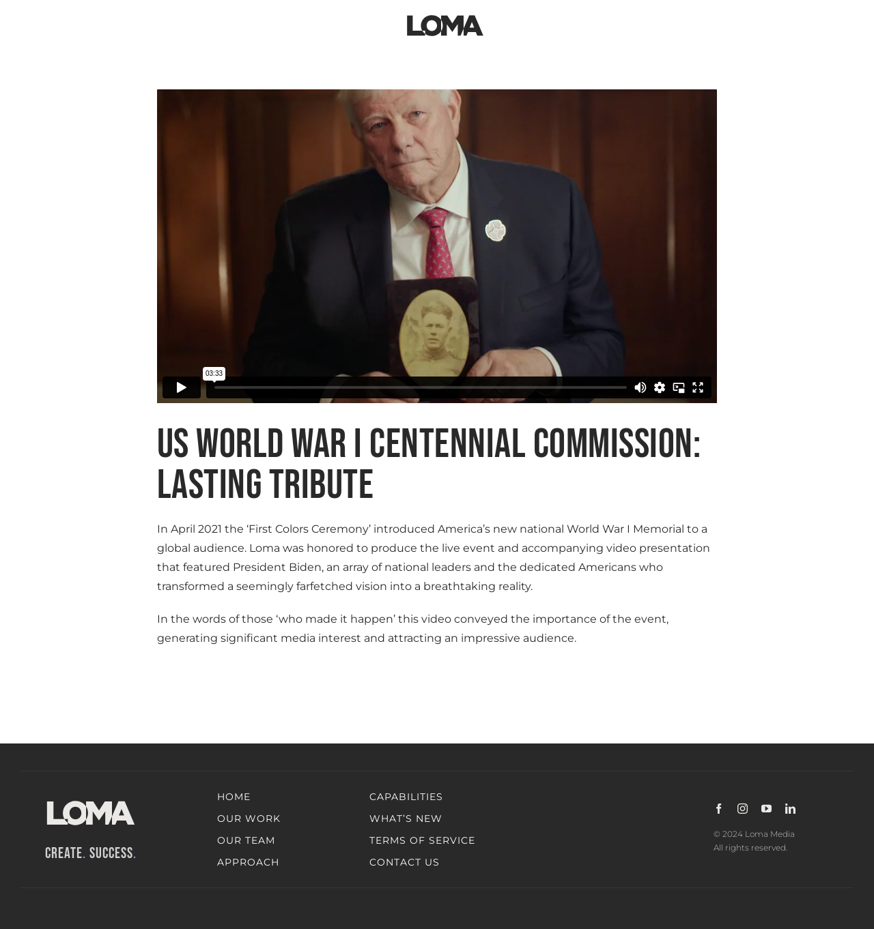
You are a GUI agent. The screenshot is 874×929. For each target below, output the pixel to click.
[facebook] (719, 808)
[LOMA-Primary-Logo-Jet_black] (445, 15)
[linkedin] (790, 808)
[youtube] (766, 808)
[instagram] (742, 808)
